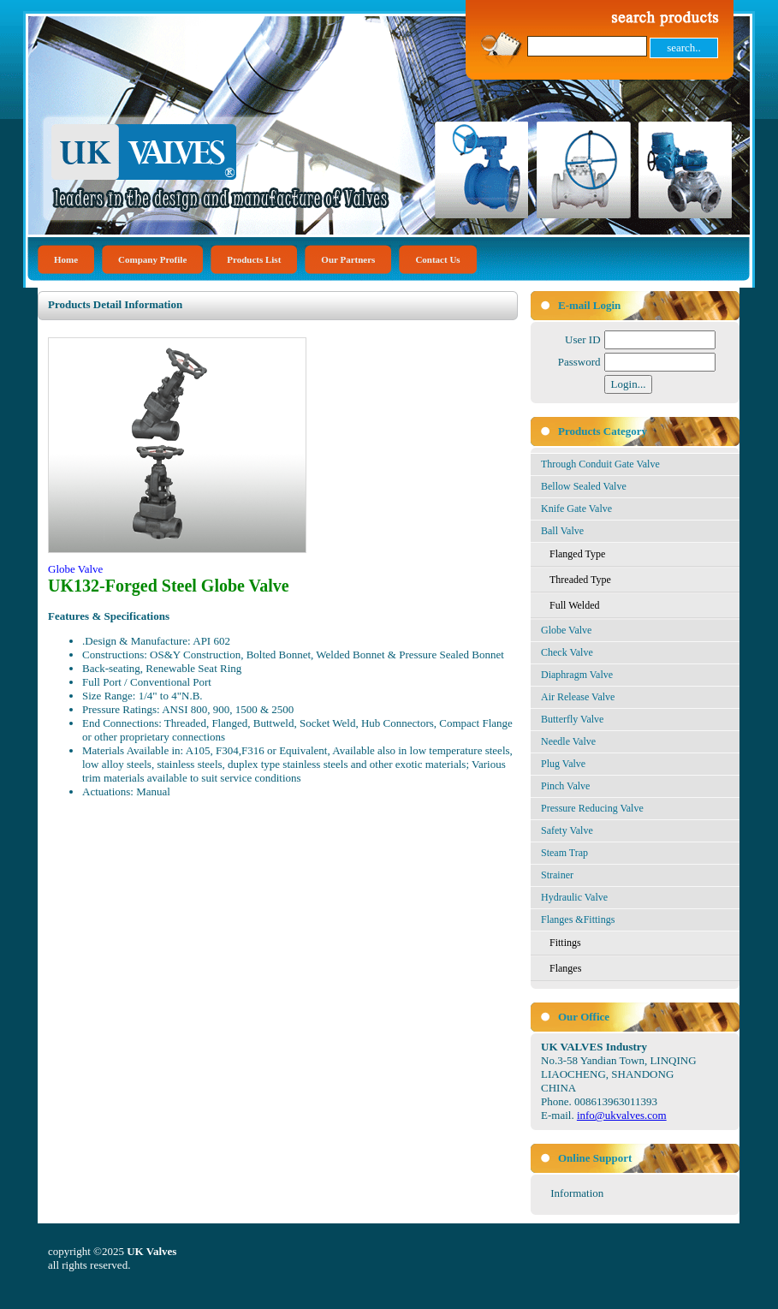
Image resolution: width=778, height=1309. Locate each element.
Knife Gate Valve (576, 509)
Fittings (565, 943)
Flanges (565, 968)
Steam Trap (564, 853)
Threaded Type (580, 580)
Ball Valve (562, 531)
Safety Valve (567, 830)
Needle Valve (568, 741)
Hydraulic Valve (574, 897)
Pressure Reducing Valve (592, 808)
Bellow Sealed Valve (584, 486)
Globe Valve (566, 630)
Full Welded (574, 605)
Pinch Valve (565, 786)
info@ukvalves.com (622, 1115)
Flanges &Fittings (578, 919)
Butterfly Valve (572, 719)
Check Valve (567, 652)
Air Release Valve (578, 697)
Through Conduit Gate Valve (600, 464)
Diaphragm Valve (577, 675)
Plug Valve (563, 764)
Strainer (557, 875)
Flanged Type (577, 554)
